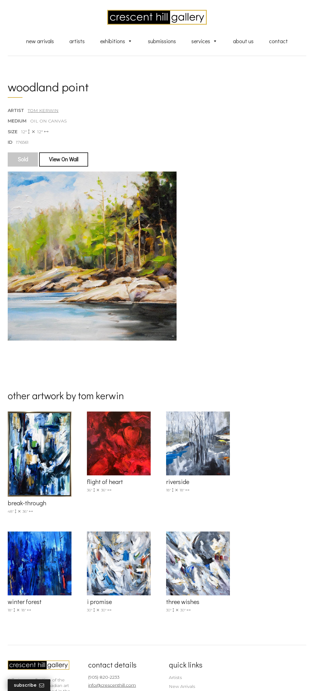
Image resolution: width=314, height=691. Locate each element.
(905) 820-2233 (102, 584)
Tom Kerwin (43, 111)
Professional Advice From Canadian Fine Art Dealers (192, 622)
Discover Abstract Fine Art (192, 611)
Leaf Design (191, 679)
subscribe (262, 617)
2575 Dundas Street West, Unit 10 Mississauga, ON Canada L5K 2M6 (113, 617)
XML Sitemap (179, 652)
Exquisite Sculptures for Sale (195, 602)
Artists (77, 41)
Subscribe (29, 685)
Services (204, 41)
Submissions (162, 41)
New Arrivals (40, 41)
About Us (243, 41)
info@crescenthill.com (110, 592)
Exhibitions (116, 41)
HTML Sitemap (181, 661)
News (171, 643)
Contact (278, 41)
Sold (23, 159)
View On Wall (63, 159)
